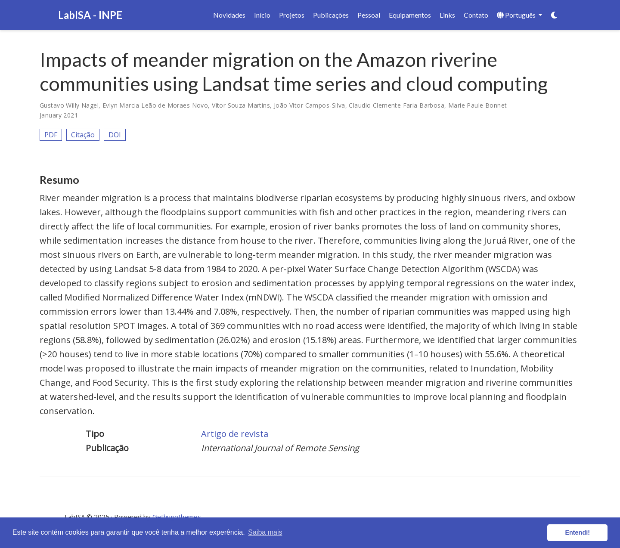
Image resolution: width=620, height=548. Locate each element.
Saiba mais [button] (265, 532)
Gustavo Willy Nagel (69, 105)
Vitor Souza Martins (241, 105)
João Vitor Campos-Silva (309, 105)
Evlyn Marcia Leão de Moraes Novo (155, 105)
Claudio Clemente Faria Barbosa (396, 105)
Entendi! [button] (577, 532)
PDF (50, 134)
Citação (83, 134)
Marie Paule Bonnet (477, 105)
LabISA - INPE (90, 15)
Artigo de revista (234, 434)
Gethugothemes (176, 516)
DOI (114, 134)
